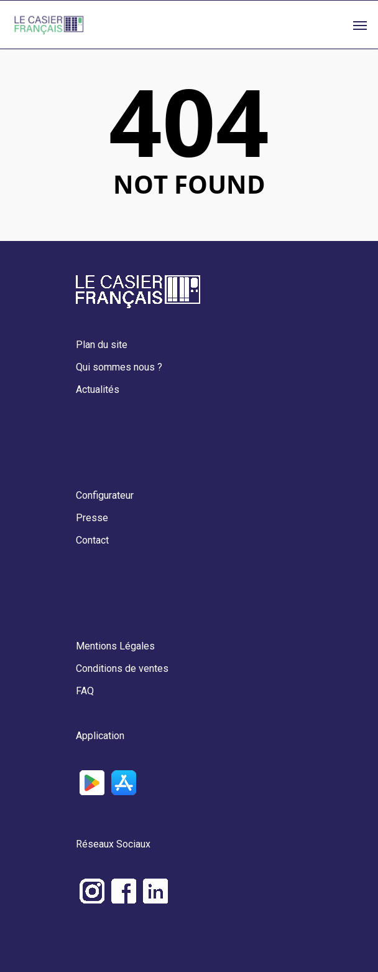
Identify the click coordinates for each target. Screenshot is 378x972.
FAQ (85, 691)
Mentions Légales (115, 646)
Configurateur (105, 495)
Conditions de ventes (122, 668)
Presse (92, 518)
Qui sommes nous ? (119, 367)
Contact (92, 540)
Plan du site (101, 345)
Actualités (97, 389)
